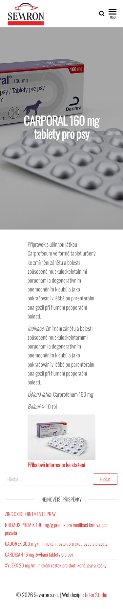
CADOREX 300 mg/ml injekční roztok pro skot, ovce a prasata (56, 543)
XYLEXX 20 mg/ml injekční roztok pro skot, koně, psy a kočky (56, 565)
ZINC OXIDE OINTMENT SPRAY (30, 513)
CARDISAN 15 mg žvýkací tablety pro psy (39, 554)
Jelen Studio (96, 595)
